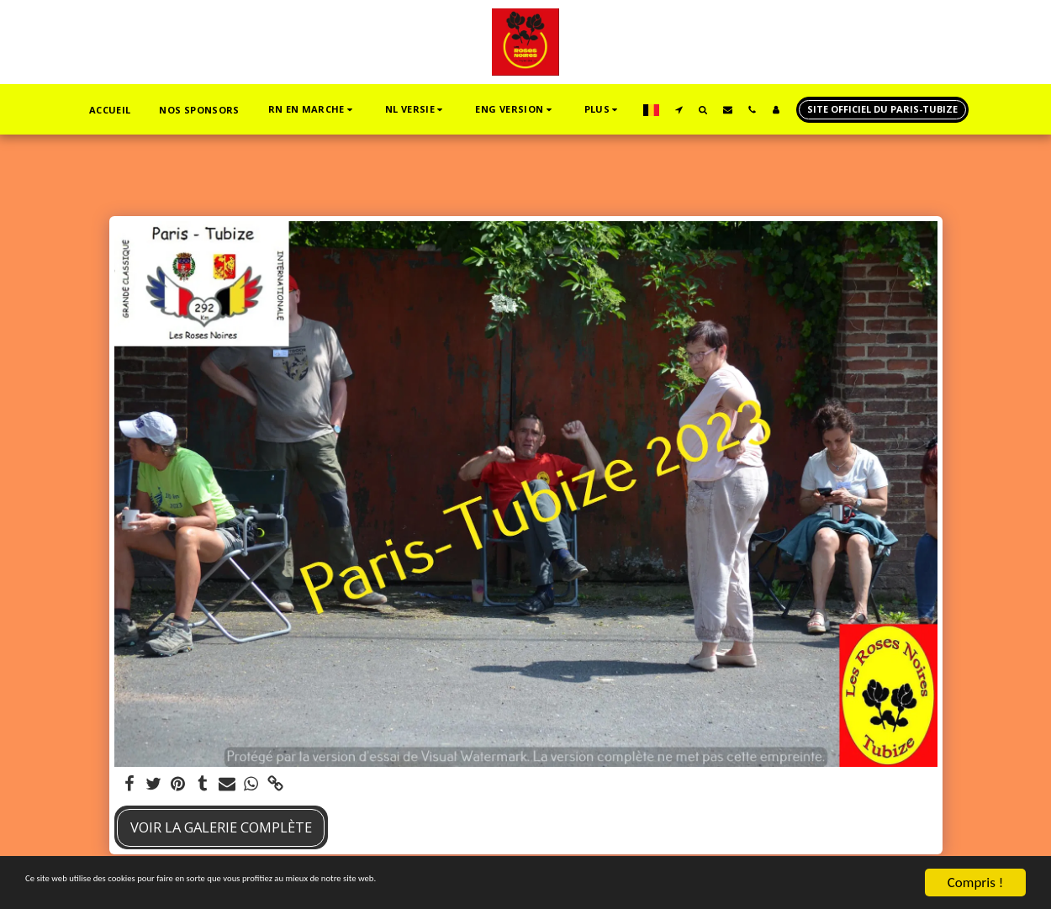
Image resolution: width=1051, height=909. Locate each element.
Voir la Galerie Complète (221, 827)
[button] (250, 109)
